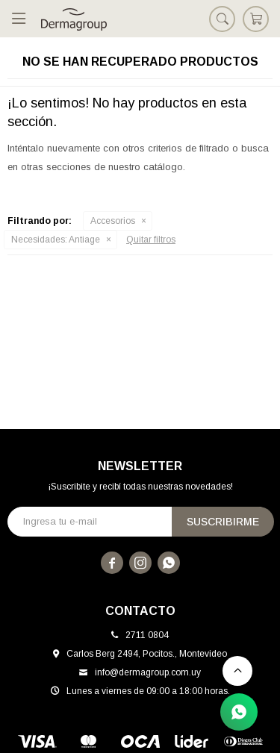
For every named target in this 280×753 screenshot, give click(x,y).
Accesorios (112, 221)
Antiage (55, 239)
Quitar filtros (150, 239)
